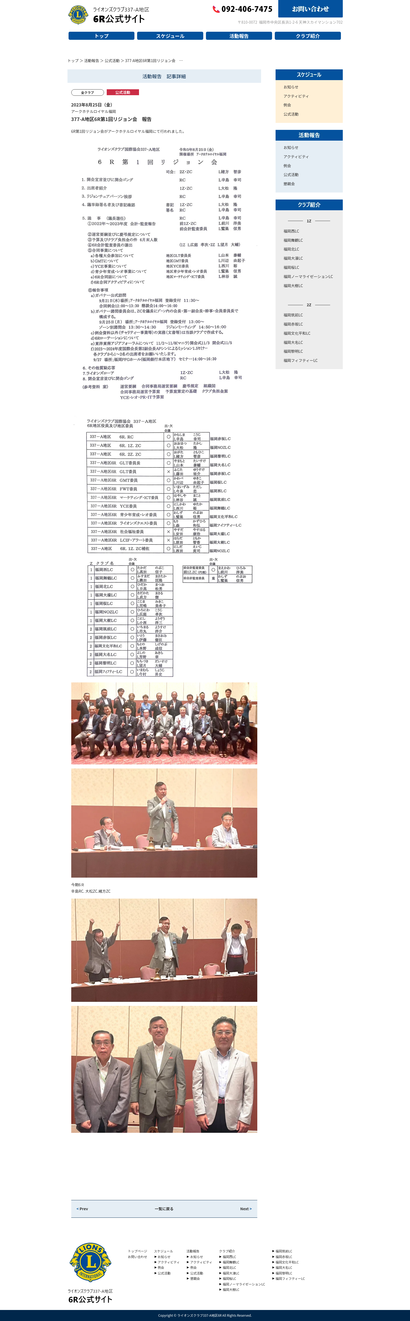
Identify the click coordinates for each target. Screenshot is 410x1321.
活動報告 (239, 35)
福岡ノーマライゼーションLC (308, 276)
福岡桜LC (291, 267)
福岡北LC (291, 249)
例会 (287, 105)
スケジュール (170, 35)
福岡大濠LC (293, 258)
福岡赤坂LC (293, 324)
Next (246, 1208)
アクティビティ (296, 96)
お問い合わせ (137, 1256)
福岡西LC (291, 231)
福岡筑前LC (293, 315)
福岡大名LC (293, 342)
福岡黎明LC (293, 351)
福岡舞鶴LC (293, 240)
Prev (82, 1208)
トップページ (137, 1251)
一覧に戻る (164, 1208)
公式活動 (112, 60)
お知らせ (291, 87)
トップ (101, 35)
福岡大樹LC (293, 285)
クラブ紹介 (308, 35)
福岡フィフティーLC (301, 360)
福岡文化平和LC (297, 333)
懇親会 (289, 183)
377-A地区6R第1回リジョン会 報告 (111, 118)
